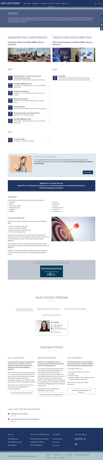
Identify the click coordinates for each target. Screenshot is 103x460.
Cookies (49, 457)
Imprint (48, 455)
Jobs (55, 457)
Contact (62, 457)
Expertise (35, 3)
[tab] (24, 309)
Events (50, 3)
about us (64, 3)
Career (57, 3)
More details (87, 172)
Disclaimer (68, 455)
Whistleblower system (82, 455)
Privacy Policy (58, 455)
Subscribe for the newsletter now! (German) (81, 391)
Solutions (27, 3)
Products (43, 3)
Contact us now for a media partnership (51, 395)
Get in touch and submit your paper (22, 393)
